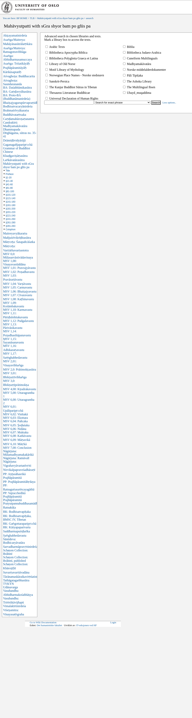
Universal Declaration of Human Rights (71, 98)
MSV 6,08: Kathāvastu (17, 435)
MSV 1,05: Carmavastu (17, 287)
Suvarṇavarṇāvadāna (16, 572)
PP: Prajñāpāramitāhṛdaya (19, 481)
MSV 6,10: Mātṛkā (15, 444)
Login (113, 622)
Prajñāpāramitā (12, 500)
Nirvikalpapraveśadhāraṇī (19, 469)
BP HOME (22, 18)
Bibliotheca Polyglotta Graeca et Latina (71, 58)
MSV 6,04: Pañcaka (15, 421)
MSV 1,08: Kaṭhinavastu (18, 299)
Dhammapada (11, 129)
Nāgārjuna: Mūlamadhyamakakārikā (18, 453)
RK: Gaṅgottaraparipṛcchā (19, 523)
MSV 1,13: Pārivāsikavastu (12, 326)
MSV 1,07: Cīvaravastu (17, 295)
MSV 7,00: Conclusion (17, 447)
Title (8, 170)
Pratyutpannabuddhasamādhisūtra (24, 503)
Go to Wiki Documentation (43, 622)
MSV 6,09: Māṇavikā (16, 439)
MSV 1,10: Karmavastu (17, 309)
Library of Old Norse (60, 64)
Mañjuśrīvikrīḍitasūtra (17, 237)
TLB (32, 18)
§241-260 (10, 219)
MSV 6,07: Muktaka (15, 432)
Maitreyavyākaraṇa (15, 233)
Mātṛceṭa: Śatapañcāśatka (19, 241)
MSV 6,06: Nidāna (14, 428)
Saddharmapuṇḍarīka (16, 531)
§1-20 (9, 177)
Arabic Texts (55, 46)
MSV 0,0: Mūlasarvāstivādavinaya (18, 255)
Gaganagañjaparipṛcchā (17, 144)
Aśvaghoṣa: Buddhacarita (19, 76)
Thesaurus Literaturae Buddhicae (67, 92)
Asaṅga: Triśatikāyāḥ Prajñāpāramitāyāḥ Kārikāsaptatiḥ (16, 68)
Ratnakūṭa (9, 507)
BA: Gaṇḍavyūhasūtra (17, 91)
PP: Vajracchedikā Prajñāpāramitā (14, 494)
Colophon (10, 229)
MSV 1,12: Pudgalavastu (18, 320)
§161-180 (10, 205)
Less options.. (169, 102)
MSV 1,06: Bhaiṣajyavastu (19, 291)
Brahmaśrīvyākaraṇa (16, 110)
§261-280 (10, 222)
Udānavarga (10, 587)
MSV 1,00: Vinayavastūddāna (14, 262)
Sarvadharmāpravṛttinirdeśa (20, 546)
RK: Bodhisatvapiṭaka (17, 511)
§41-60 (9, 184)
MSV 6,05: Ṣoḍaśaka (16, 425)
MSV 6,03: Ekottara (15, 417)
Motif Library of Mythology (64, 69)
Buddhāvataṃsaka (14, 114)
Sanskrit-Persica (57, 81)
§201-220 (10, 212)
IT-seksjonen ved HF (86, 625)
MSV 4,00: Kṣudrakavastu (19, 389)
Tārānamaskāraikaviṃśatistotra (22, 576)
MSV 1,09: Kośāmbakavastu (13, 304)
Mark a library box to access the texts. (67, 39)
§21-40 (9, 181)
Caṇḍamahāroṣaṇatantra (18, 118)
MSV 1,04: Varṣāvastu (17, 283)
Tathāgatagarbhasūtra (16, 580)
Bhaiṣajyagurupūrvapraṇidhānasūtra (25, 102)
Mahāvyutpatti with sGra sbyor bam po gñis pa (60, 18)
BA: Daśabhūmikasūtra (17, 87)
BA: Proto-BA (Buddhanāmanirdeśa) (16, 97)
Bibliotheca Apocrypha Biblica (66, 52)
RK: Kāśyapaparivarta (17, 527)
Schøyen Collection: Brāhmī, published (15, 559)
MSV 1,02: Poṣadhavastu (19, 271)
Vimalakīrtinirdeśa (14, 606)
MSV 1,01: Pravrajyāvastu (19, 267)
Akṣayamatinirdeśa (15, 35)
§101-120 (10, 195)
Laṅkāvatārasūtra (14, 160)
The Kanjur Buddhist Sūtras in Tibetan (71, 87)
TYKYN (8, 583)
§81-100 (10, 191)
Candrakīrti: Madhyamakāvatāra (15, 124)
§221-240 (10, 215)
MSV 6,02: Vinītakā (15, 414)
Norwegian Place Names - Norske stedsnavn (74, 75)
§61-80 (9, 188)
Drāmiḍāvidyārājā (14, 140)
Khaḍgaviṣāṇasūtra (15, 155)
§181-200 (10, 208)
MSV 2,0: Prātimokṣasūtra (19, 369)
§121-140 (10, 198)
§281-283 (10, 226)
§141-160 (10, 201)
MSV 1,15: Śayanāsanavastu (13, 340)
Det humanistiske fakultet (49, 625)
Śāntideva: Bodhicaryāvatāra (14, 541)
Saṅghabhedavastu (14, 535)
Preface (9, 174)
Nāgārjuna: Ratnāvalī (16, 458)
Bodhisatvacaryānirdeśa (17, 106)
